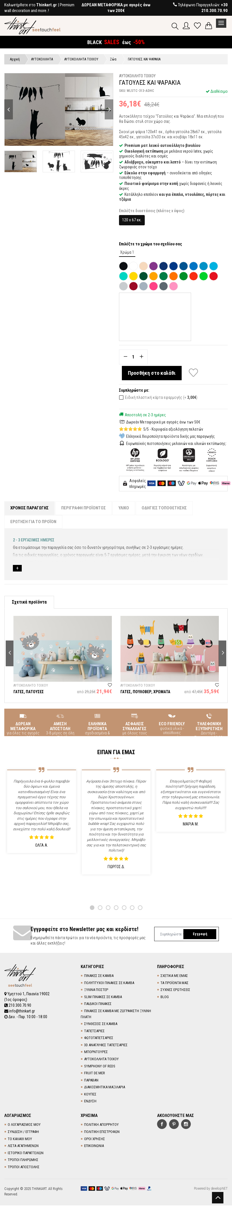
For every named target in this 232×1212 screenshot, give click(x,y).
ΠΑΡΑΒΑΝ (91, 1080)
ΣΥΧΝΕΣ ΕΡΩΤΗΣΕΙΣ (175, 990)
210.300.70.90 (17, 1005)
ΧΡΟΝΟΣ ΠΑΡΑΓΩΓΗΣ (29, 508)
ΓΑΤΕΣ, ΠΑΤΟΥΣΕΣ (28, 691)
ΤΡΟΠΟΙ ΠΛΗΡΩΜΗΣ (23, 1160)
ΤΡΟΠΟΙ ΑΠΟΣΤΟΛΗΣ (23, 1167)
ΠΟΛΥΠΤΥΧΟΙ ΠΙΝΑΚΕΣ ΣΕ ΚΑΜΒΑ (109, 983)
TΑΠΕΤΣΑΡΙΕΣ (94, 1031)
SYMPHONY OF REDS (99, 1066)
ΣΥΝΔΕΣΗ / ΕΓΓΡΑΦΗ (23, 1132)
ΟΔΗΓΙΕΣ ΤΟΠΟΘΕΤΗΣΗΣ (164, 508)
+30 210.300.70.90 (214, 7)
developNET (219, 1189)
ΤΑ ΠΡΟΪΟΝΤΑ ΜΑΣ (174, 983)
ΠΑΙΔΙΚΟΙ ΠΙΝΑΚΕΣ (98, 1004)
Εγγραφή (200, 934)
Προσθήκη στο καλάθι (152, 373)
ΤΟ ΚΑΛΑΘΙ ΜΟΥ (20, 1139)
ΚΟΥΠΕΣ (90, 1094)
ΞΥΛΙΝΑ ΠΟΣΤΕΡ (96, 990)
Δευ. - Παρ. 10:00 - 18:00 (25, 1016)
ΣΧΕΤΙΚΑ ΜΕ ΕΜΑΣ (174, 975)
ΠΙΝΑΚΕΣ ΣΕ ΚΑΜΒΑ (99, 975)
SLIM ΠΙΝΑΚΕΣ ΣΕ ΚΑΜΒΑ (103, 997)
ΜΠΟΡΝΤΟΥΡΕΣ (96, 1052)
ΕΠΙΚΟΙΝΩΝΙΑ (94, 1146)
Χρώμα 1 (127, 252)
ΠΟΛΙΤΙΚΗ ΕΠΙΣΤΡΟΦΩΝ (102, 1132)
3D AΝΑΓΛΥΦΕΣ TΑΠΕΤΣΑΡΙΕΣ (106, 1045)
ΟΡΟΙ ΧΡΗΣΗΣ (94, 1139)
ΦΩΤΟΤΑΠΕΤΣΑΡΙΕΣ (98, 1038)
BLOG (164, 997)
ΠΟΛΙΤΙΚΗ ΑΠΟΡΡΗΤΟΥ (101, 1124)
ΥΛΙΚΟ (123, 508)
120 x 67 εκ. (132, 219)
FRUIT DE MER (94, 1073)
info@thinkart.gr (19, 1011)
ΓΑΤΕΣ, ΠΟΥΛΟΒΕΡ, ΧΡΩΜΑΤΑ (145, 691)
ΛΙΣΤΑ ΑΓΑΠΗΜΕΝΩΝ (23, 1146)
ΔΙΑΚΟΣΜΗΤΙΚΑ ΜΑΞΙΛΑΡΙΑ (104, 1087)
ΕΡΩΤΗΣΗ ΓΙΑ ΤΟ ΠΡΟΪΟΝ (33, 521)
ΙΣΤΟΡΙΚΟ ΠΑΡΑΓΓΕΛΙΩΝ (25, 1153)
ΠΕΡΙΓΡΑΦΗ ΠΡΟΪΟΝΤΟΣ (83, 508)
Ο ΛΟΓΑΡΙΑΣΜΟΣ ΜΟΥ (24, 1124)
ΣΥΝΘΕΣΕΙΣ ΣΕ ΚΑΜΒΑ (100, 1024)
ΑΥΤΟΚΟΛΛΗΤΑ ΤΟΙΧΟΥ (101, 1059)
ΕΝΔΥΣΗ (90, 1101)
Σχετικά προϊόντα (29, 602)
